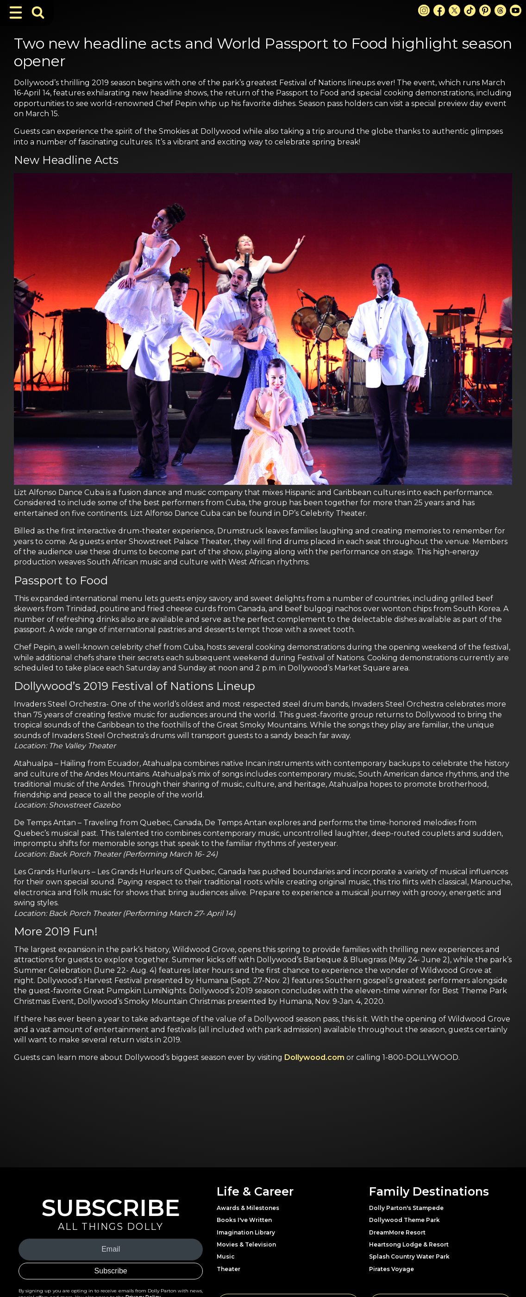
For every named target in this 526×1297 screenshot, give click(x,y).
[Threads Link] (500, 10)
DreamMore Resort (397, 1232)
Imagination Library (246, 1232)
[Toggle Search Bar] (37, 12)
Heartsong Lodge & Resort (409, 1244)
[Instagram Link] (424, 10)
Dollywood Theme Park (404, 1219)
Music (226, 1256)
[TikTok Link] (470, 10)
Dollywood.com (314, 1057)
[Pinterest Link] (485, 10)
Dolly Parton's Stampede (406, 1207)
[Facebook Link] (439, 10)
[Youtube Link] (515, 10)
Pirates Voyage (391, 1269)
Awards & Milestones (248, 1207)
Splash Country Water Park (409, 1256)
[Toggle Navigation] (15, 12)
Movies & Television (246, 1244)
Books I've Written (244, 1219)
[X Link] (454, 10)
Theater (228, 1269)
